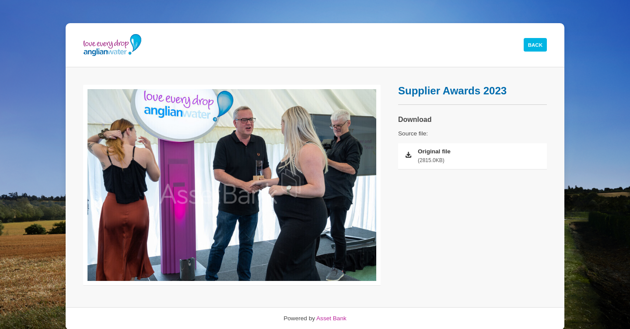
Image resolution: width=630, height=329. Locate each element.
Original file (479, 156)
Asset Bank (331, 318)
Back (535, 45)
